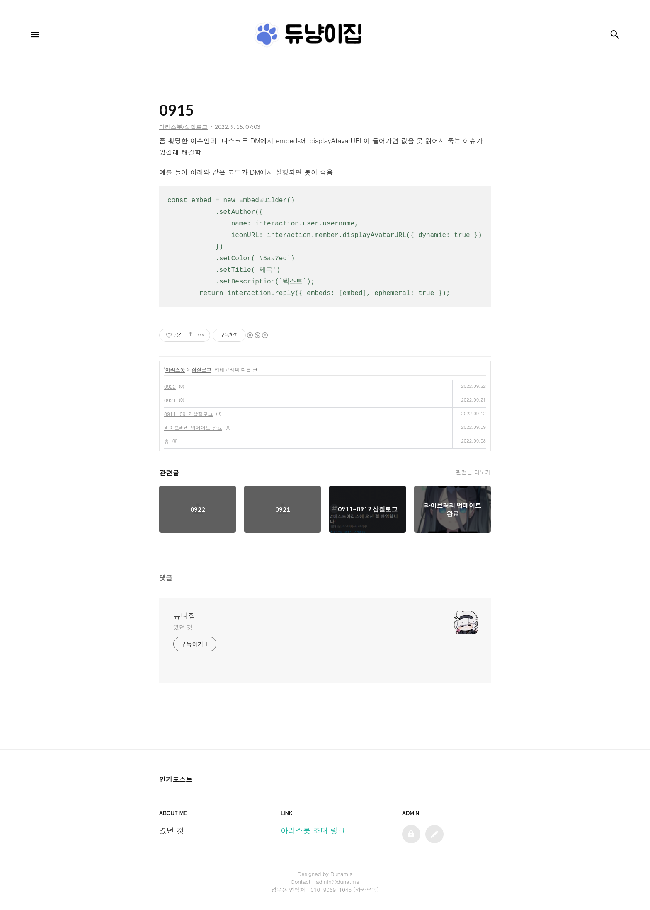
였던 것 (182, 627)
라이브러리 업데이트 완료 (193, 427)
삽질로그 (201, 369)
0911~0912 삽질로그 (188, 413)
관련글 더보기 (473, 472)
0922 (170, 386)
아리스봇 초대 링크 (313, 830)
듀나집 (184, 616)
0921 (170, 400)
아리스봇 (175, 369)
